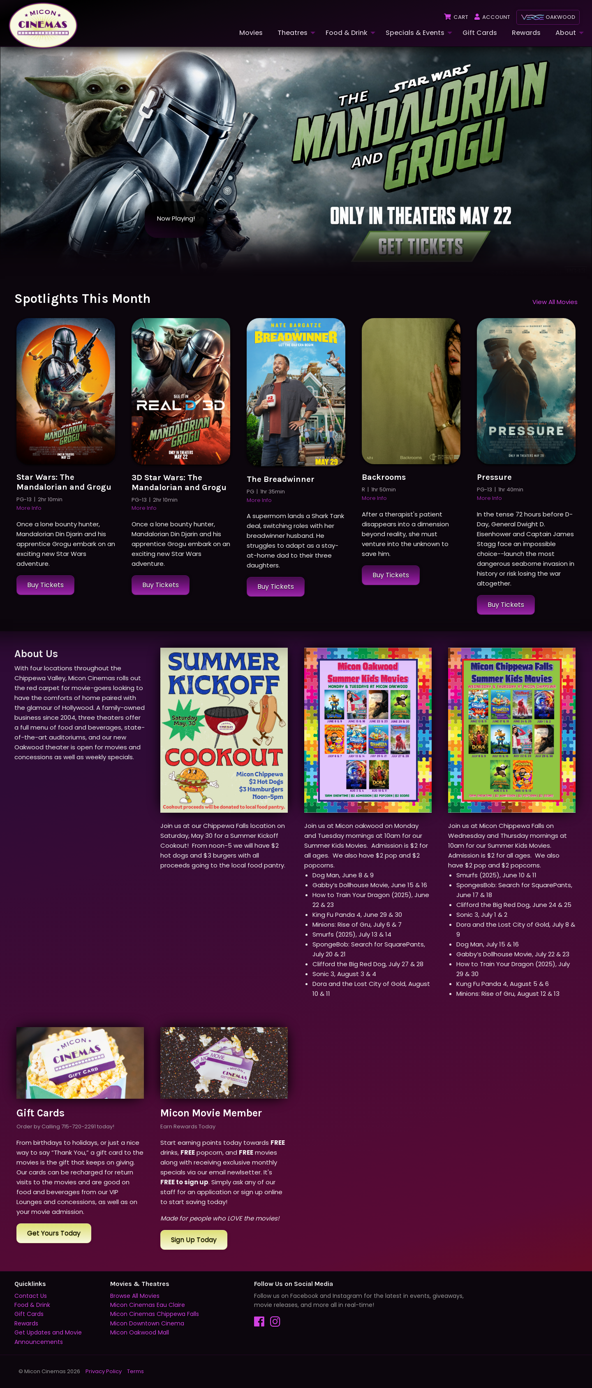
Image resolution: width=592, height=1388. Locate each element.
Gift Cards (479, 32)
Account (492, 17)
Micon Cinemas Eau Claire (147, 1305)
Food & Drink (347, 32)
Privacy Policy (104, 1371)
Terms (135, 1371)
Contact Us (30, 1296)
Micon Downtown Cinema (147, 1323)
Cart (456, 17)
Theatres (293, 32)
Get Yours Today (54, 1233)
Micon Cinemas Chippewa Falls (154, 1314)
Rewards (526, 32)
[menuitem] (250, 33)
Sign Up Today (194, 1239)
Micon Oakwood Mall (139, 1333)
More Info (29, 508)
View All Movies (555, 302)
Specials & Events (415, 32)
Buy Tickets (45, 585)
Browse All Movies (135, 1296)
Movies (251, 32)
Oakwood (548, 17)
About (565, 32)
